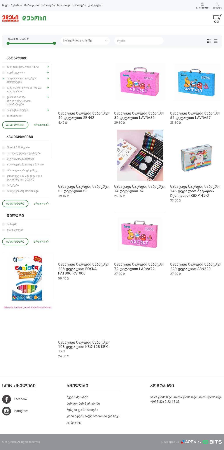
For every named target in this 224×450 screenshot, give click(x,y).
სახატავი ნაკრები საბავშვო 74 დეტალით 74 (140, 188)
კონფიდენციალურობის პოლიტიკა (92, 416)
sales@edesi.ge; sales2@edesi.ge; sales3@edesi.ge (186, 397)
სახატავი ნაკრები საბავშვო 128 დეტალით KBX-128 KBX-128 (84, 347)
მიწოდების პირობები (39, 5)
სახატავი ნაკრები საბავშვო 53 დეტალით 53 (84, 188)
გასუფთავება (41, 124)
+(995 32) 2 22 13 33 (165, 402)
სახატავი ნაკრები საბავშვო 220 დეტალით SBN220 (196, 266)
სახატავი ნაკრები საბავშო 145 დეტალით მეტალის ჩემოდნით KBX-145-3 (195, 191)
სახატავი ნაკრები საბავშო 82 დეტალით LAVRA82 (139, 115)
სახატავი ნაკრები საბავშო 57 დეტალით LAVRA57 (195, 115)
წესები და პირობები (71, 5)
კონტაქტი (95, 5)
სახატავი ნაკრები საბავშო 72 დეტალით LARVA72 (139, 266)
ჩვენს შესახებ (12, 5)
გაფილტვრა (15, 125)
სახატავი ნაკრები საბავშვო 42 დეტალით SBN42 (84, 115)
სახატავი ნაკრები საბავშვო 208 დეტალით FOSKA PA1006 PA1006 (84, 269)
